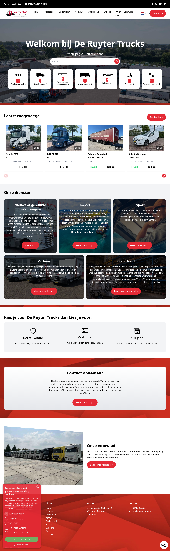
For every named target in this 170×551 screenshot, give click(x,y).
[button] (6, 175)
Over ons (118, 13)
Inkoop (107, 11)
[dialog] (22, 516)
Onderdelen (64, 11)
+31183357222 (14, 3)
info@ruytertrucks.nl (38, 3)
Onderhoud (93, 11)
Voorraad (49, 11)
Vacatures (128, 11)
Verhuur (79, 11)
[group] (23, 147)
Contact (49, 534)
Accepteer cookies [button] (22, 539)
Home (37, 11)
